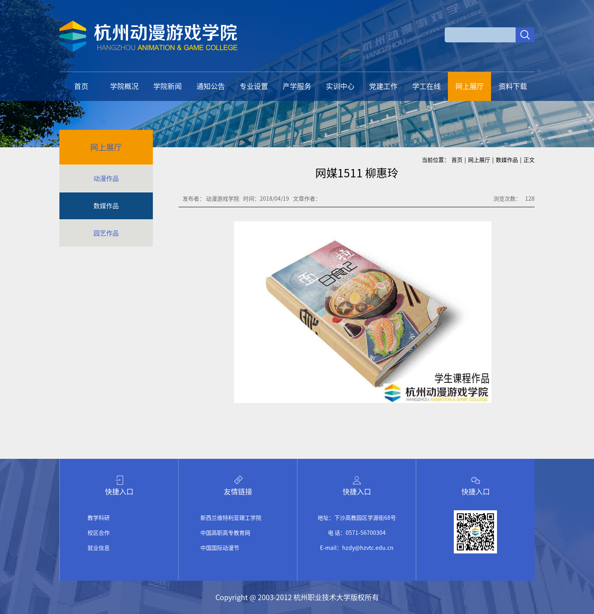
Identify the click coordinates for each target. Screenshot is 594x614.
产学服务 (297, 86)
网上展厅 (469, 86)
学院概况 (124, 86)
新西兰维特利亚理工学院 (230, 518)
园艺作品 (106, 233)
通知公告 (210, 86)
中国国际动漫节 (219, 548)
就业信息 (99, 548)
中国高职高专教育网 (225, 533)
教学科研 (99, 518)
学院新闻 (167, 86)
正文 (529, 160)
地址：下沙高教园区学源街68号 (357, 518)
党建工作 (383, 86)
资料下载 (513, 86)
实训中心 (340, 86)
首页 (81, 86)
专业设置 (254, 86)
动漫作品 (106, 178)
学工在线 (426, 86)
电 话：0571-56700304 (357, 533)
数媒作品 (106, 206)
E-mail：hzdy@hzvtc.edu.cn (357, 548)
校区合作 (99, 533)
